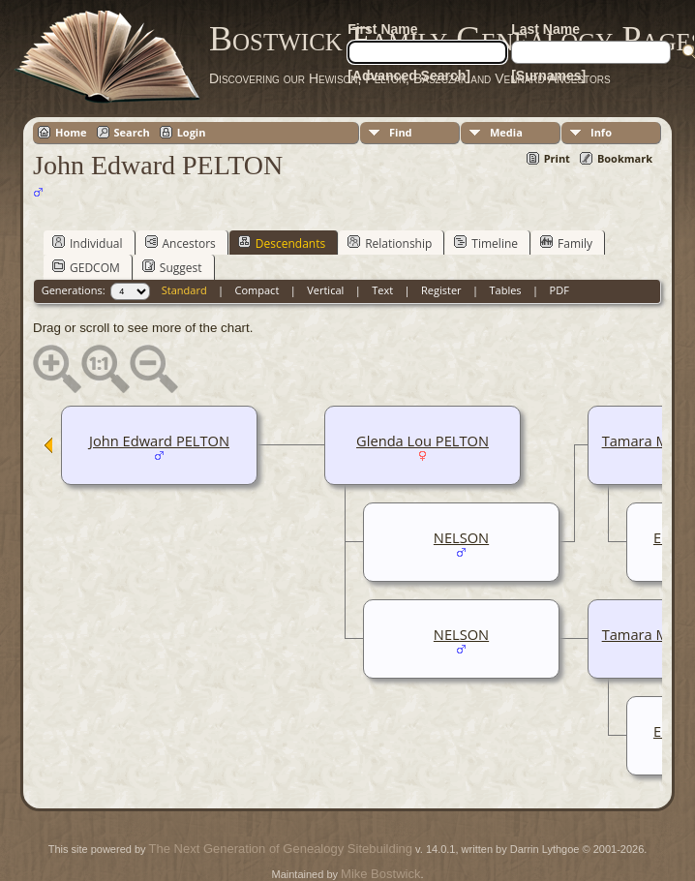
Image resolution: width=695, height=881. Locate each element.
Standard (184, 290)
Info (601, 132)
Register (441, 290)
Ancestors (180, 243)
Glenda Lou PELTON (422, 440)
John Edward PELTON (159, 440)
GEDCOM (86, 267)
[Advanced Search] (409, 75)
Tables (506, 290)
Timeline (486, 243)
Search (132, 132)
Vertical (325, 290)
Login (191, 132)
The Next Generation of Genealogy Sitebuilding (280, 848)
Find (400, 132)
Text (382, 290)
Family (566, 243)
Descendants (281, 243)
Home (71, 132)
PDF (559, 290)
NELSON (461, 537)
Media (506, 132)
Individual (87, 243)
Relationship (390, 243)
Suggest (172, 267)
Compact (257, 290)
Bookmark (624, 158)
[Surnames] (548, 75)
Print (557, 158)
